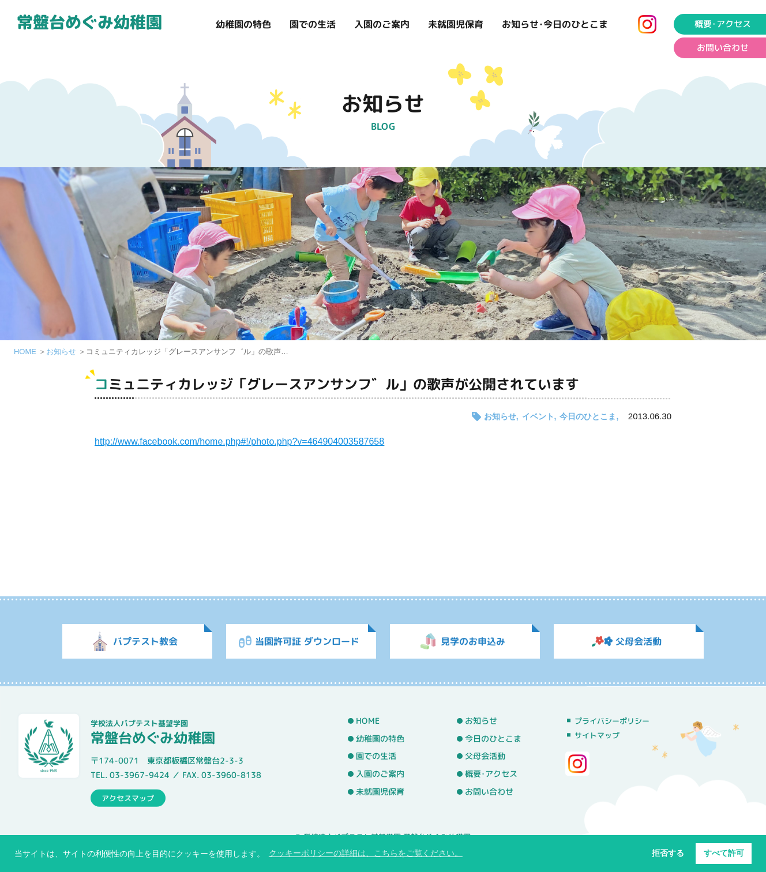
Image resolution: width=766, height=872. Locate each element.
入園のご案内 (382, 24)
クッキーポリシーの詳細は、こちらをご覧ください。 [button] (366, 853)
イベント (538, 416)
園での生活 (313, 24)
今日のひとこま (588, 416)
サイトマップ (596, 735)
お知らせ (61, 351)
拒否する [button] (668, 853)
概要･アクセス (491, 774)
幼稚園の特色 (243, 24)
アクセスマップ (128, 797)
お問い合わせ (489, 792)
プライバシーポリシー (611, 721)
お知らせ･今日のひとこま (555, 24)
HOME (25, 351)
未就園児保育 (455, 24)
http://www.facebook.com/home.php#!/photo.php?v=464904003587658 (239, 441)
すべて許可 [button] (724, 853)
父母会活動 (485, 756)
